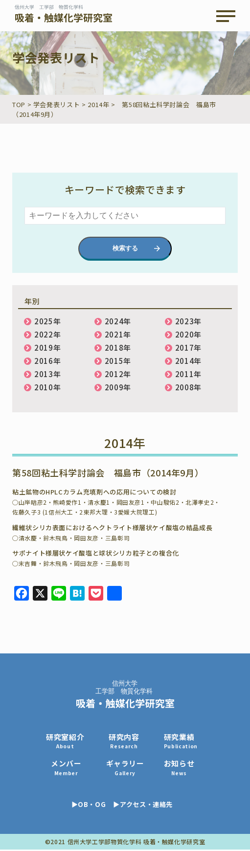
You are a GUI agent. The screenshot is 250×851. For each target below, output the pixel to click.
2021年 (118, 334)
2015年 (118, 361)
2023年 (188, 321)
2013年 (47, 374)
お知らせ (184, 768)
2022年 (47, 334)
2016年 (47, 361)
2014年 (188, 361)
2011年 (188, 374)
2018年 (118, 347)
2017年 (188, 347)
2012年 (118, 374)
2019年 (47, 347)
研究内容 (127, 741)
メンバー (67, 768)
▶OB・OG (89, 805)
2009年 (118, 387)
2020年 (188, 334)
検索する (125, 248)
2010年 (47, 387)
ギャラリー (128, 768)
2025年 (47, 321)
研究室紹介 (66, 741)
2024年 (118, 321)
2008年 (188, 387)
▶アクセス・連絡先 (146, 805)
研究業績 (185, 741)
